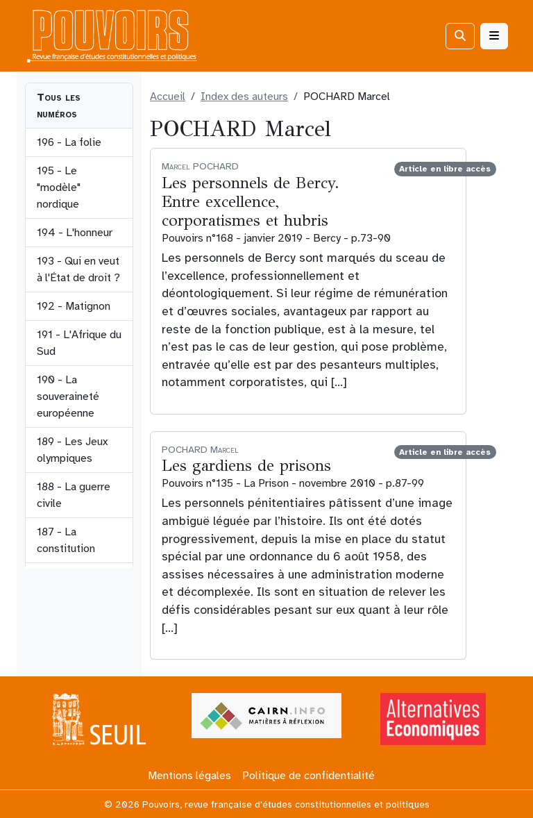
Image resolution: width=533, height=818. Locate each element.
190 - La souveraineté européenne (68, 396)
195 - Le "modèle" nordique (59, 187)
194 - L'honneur (74, 233)
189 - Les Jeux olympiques (72, 450)
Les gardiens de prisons (246, 465)
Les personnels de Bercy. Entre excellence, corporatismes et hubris (250, 202)
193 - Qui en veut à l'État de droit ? (78, 269)
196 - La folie (69, 142)
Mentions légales (189, 776)
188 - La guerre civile (73, 495)
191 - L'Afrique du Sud (79, 343)
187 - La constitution (66, 540)
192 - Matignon (73, 306)
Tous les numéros (59, 105)
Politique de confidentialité (308, 776)
